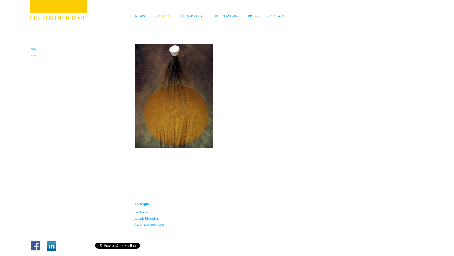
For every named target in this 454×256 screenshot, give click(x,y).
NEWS (140, 16)
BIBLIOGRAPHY (225, 16)
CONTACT (276, 16)
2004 (33, 49)
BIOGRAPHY (192, 16)
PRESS (253, 16)
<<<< (34, 55)
